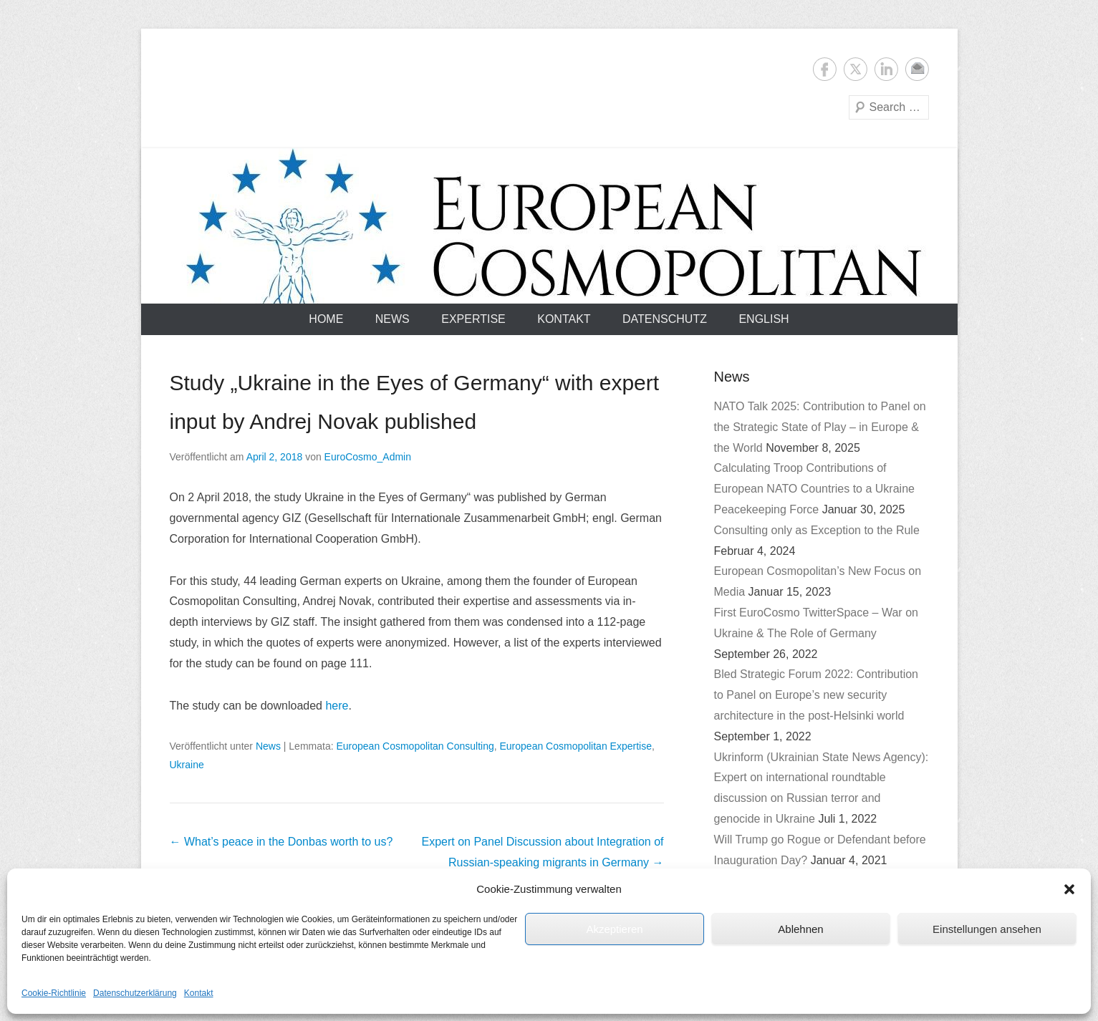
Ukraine (187, 764)
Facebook (825, 69)
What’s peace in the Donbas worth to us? (281, 842)
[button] (1069, 889)
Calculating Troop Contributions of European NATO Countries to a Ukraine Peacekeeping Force (814, 489)
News (392, 319)
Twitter (855, 69)
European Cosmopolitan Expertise (575, 746)
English (763, 319)
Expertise (473, 319)
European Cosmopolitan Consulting (414, 746)
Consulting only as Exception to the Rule (817, 530)
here (336, 706)
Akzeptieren (614, 929)
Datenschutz (664, 319)
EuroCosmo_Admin (367, 457)
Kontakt (198, 993)
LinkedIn (886, 69)
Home (326, 319)
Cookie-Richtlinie (53, 993)
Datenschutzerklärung (135, 993)
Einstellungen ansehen (987, 929)
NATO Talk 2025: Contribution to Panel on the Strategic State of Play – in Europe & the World (820, 427)
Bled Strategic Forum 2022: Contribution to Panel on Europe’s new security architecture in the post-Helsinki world (816, 695)
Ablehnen (800, 929)
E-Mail (917, 69)
